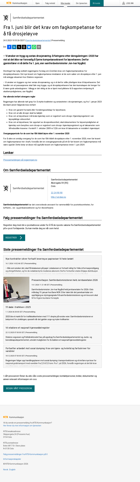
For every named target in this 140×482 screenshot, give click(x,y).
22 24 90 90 (56, 192)
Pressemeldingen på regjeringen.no (20, 160)
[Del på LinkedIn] (14, 47)
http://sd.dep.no (58, 197)
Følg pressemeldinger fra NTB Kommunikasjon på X (25, 459)
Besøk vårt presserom (19, 392)
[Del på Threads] (24, 47)
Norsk (5, 474)
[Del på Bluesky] (29, 47)
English (12, 474)
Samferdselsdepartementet (38, 40)
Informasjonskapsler (12, 463)
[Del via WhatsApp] (34, 47)
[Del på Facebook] (9, 47)
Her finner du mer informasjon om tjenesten (22, 430)
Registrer (14, 238)
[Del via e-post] (39, 47)
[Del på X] (19, 47)
